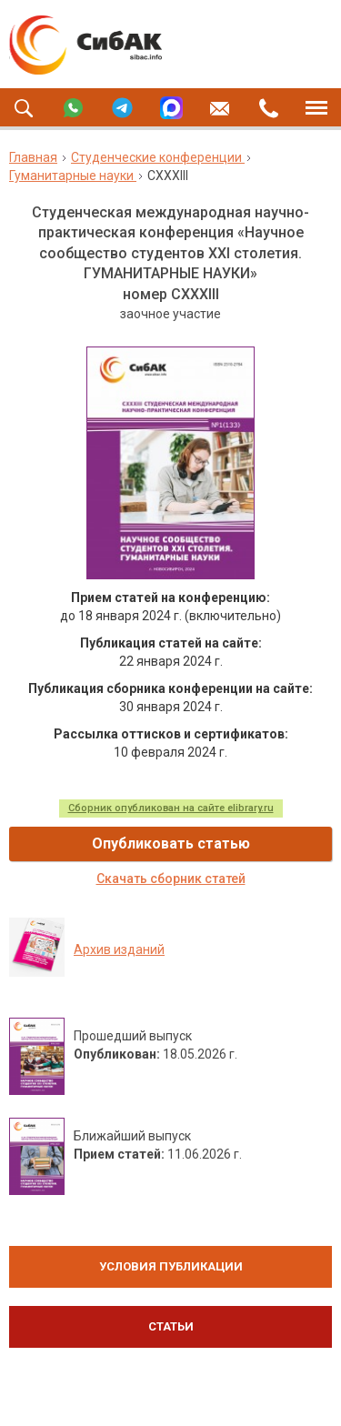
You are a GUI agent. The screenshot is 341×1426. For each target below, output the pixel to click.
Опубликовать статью (171, 843)
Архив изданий (119, 949)
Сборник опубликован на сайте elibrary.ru (171, 808)
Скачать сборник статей (171, 878)
